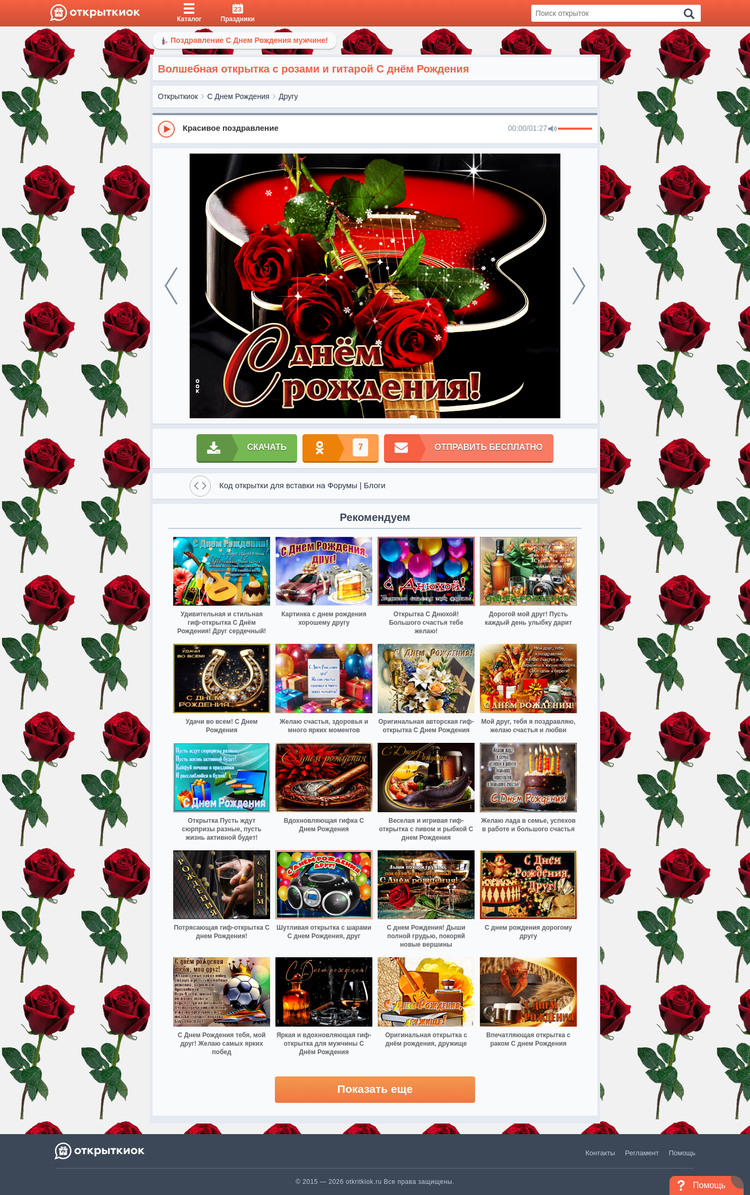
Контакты (600, 1153)
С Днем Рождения (238, 96)
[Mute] (552, 129)
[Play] (166, 129)
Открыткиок (178, 96)
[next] (579, 286)
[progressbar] (575, 129)
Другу (288, 96)
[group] (375, 128)
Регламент (642, 1153)
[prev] (171, 286)
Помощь (682, 1153)
